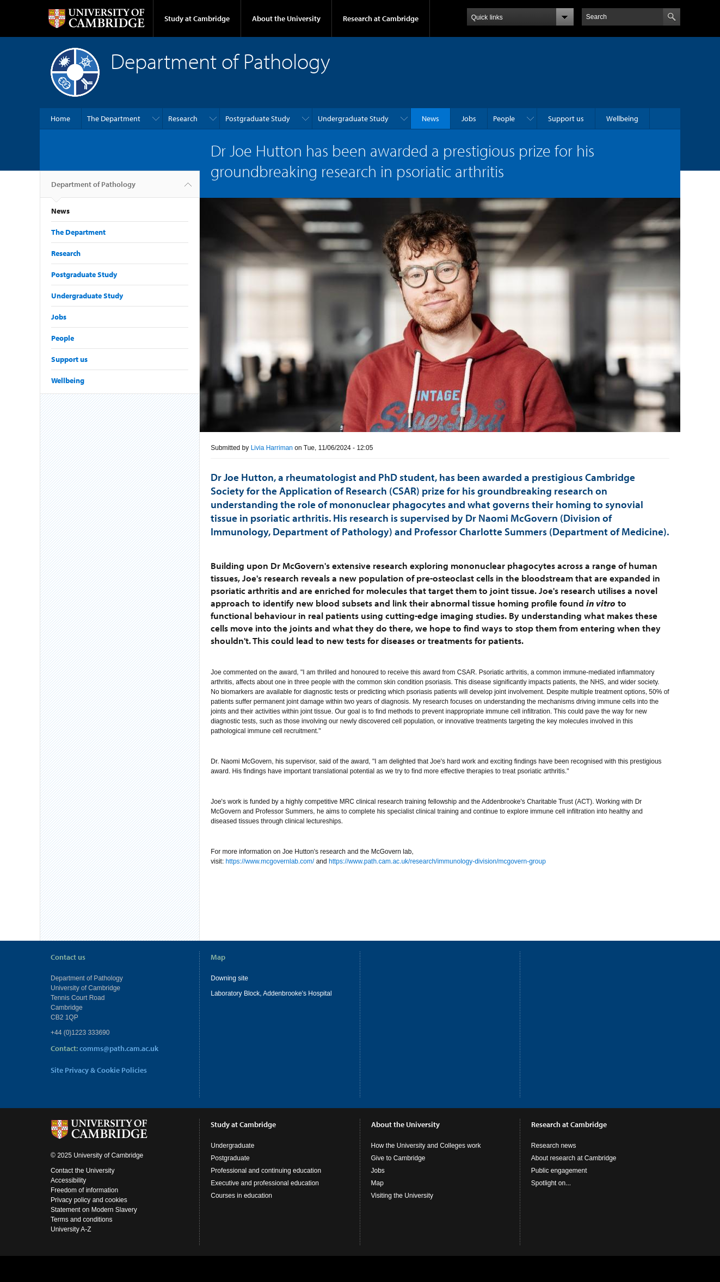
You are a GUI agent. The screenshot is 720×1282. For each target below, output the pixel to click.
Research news (553, 1145)
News (430, 118)
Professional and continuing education (266, 1170)
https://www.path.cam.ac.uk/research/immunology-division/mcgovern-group (437, 861)
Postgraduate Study (257, 118)
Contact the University (82, 1170)
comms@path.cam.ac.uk (118, 1048)
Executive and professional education (265, 1183)
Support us (566, 118)
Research (183, 118)
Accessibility (68, 1180)
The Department (113, 118)
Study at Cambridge (197, 18)
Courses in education (241, 1195)
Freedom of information (84, 1190)
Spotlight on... (551, 1183)
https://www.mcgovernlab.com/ (270, 861)
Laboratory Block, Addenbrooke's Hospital (271, 993)
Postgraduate (230, 1158)
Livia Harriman (272, 448)
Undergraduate (232, 1145)
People (504, 118)
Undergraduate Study (353, 118)
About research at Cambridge (574, 1158)
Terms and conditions (81, 1219)
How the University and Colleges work (426, 1145)
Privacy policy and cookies (89, 1200)
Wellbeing (622, 118)
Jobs (468, 118)
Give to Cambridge (398, 1158)
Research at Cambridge (381, 18)
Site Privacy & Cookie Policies (99, 1070)
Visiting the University (402, 1195)
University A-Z (71, 1229)
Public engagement (559, 1170)
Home (60, 118)
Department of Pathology (93, 188)
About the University (286, 18)
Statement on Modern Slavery (94, 1210)
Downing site (229, 978)
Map (377, 1183)
